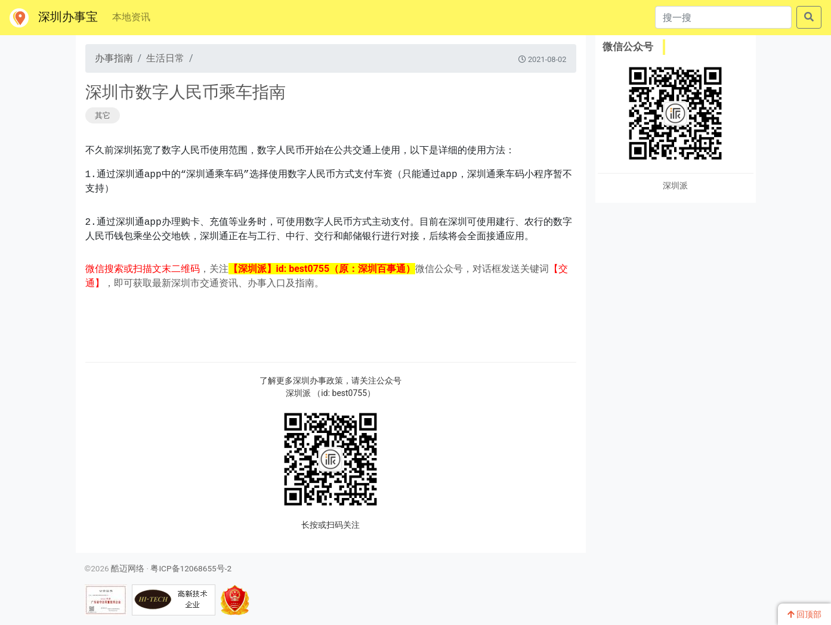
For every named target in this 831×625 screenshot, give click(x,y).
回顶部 (804, 614)
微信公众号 (628, 46)
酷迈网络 (127, 568)
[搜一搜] (723, 17)
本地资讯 (131, 17)
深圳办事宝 (54, 17)
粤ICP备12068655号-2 (190, 568)
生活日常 (165, 58)
